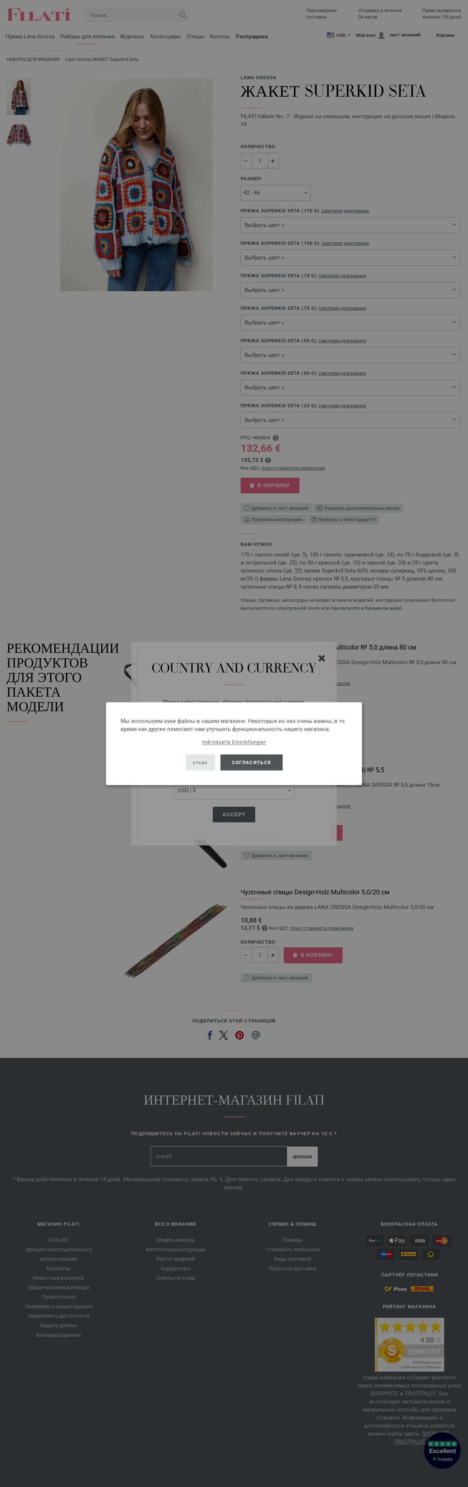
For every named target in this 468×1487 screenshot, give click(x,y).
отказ (200, 762)
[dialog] (234, 743)
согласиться (251, 762)
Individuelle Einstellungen (234, 741)
